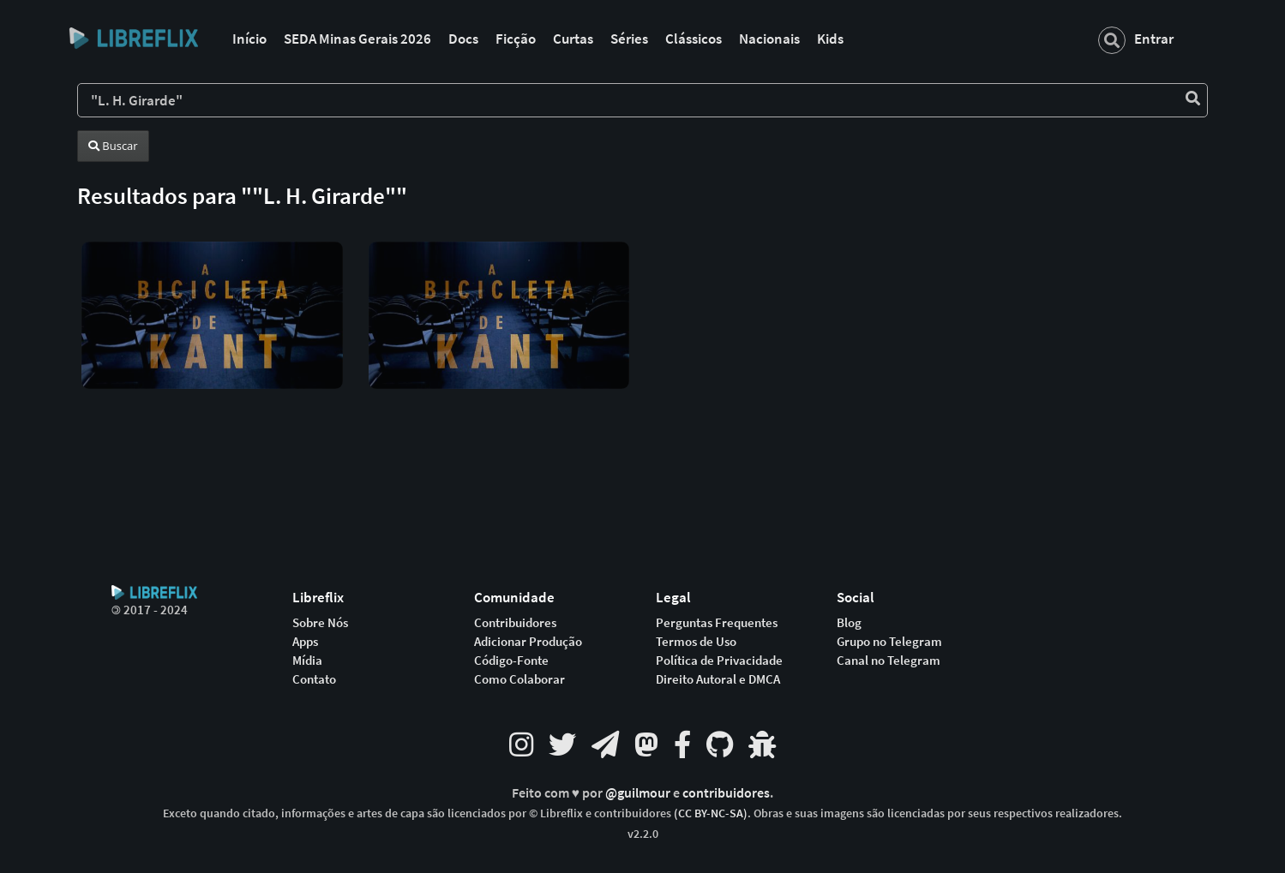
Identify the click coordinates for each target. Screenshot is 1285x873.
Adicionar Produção (528, 641)
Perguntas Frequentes (717, 623)
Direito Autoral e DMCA (718, 679)
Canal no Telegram (888, 660)
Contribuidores (515, 623)
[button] (212, 300)
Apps (305, 641)
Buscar (113, 145)
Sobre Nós (320, 623)
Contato (314, 679)
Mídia (307, 660)
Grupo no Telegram (889, 641)
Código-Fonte (511, 660)
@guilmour (639, 793)
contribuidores (726, 793)
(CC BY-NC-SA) (711, 813)
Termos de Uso (696, 641)
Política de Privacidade (719, 660)
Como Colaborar (519, 679)
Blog (849, 623)
